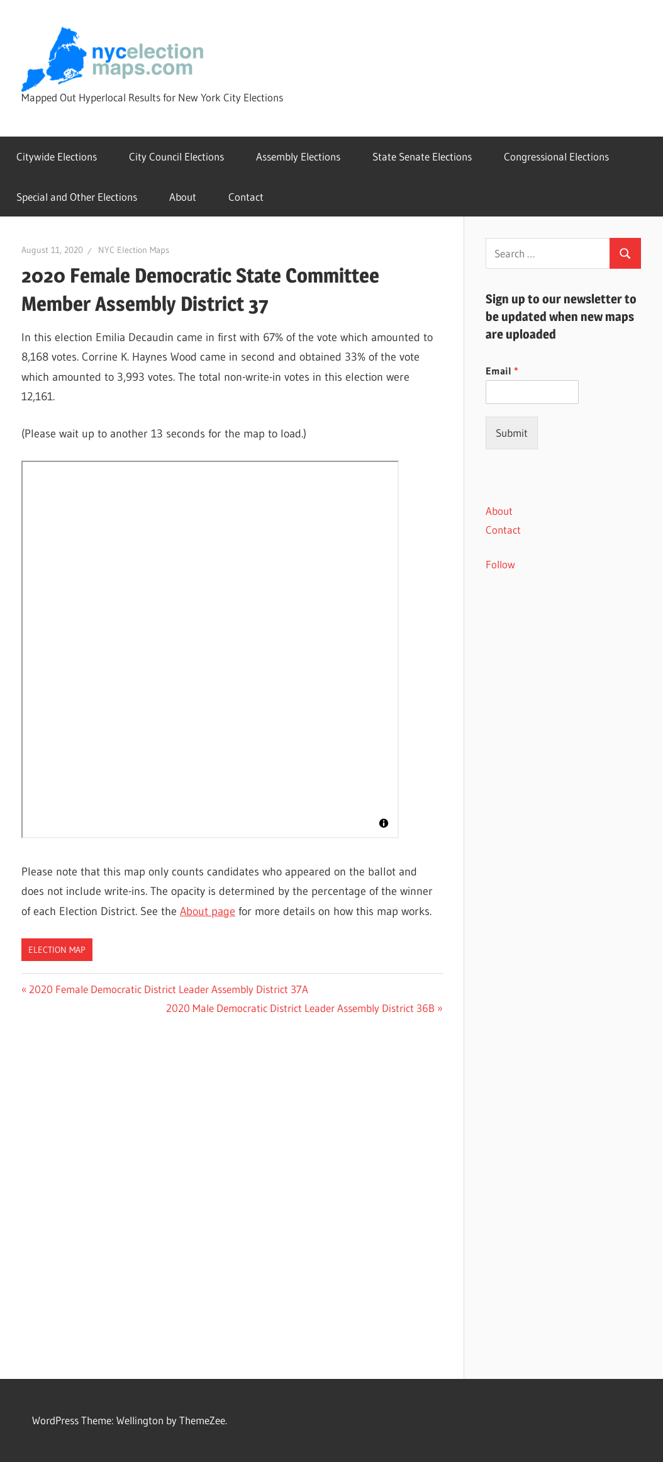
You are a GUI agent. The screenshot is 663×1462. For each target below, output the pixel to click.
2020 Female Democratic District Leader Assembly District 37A (168, 989)
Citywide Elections (56, 156)
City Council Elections (176, 156)
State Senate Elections (422, 156)
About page (207, 911)
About (182, 196)
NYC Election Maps (133, 250)
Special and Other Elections (76, 196)
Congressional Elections (556, 156)
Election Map (57, 949)
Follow (500, 564)
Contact (246, 196)
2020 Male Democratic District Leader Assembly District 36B (300, 1008)
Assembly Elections (298, 156)
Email (502, 370)
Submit (512, 432)
